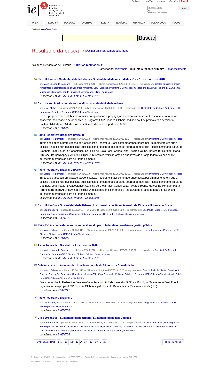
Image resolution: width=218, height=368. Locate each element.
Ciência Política (76, 278)
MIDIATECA (139, 22)
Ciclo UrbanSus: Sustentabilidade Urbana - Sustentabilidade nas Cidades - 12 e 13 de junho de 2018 (101, 79)
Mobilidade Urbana (134, 214)
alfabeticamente (177, 68)
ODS (96, 88)
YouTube (150, 1)
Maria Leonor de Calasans (56, 84)
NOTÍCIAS (121, 22)
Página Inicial (51, 29)
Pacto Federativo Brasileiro (55, 297)
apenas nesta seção (158, 12)
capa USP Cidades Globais (71, 234)
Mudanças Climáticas (50, 92)
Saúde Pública (70, 92)
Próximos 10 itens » (173, 342)
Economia (109, 274)
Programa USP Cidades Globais (125, 88)
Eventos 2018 (91, 96)
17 (85, 342)
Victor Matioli (49, 108)
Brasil (73, 88)
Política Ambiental (171, 88)
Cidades (104, 88)
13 (66, 342)
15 (77, 342)
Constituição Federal (165, 250)
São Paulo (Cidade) (152, 210)
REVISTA (104, 22)
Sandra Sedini (50, 210)
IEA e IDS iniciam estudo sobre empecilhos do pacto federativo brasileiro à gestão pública (95, 225)
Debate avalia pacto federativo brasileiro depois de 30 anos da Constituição (86, 265)
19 (96, 342)
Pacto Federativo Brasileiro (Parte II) (61, 134)
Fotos (77, 96)
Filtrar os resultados (87, 65)
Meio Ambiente (84, 88)
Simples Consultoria (70, 361)
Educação (66, 274)
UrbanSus (45, 214)
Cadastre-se (137, 1)
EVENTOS (87, 22)
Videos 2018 (92, 163)
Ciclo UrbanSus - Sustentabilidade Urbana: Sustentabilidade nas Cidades (84, 317)
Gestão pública (162, 84)
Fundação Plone (91, 357)
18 (91, 342)
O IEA (35, 22)
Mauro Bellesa (50, 230)
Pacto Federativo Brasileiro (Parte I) (60, 169)
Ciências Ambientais (153, 322)
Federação (156, 230)
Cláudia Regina (51, 302)
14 (71, 342)
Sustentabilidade (60, 88)
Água (104, 92)
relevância (121, 68)
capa (110, 92)
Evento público (171, 210)
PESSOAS (69, 22)
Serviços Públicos (126, 330)
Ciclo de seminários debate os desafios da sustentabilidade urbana (80, 103)
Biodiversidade (85, 92)
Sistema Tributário (93, 274)
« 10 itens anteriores (45, 342)
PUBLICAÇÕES (158, 22)
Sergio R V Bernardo (53, 139)
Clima (97, 92)
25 (104, 342)
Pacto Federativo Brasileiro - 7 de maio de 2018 (68, 245)
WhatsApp (173, 1)
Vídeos (78, 163)
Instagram (161, 1)
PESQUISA (52, 22)
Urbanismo (45, 112)
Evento (146, 230)
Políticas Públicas (152, 88)
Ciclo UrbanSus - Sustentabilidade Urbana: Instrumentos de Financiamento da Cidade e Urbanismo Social (105, 205)
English (185, 1)
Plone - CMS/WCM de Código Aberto (49, 357)
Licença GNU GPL (129, 357)
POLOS (176, 22)
